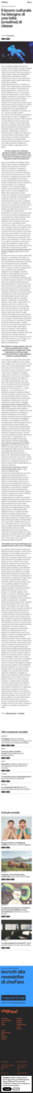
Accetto (7, 1089)
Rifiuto (16, 1089)
